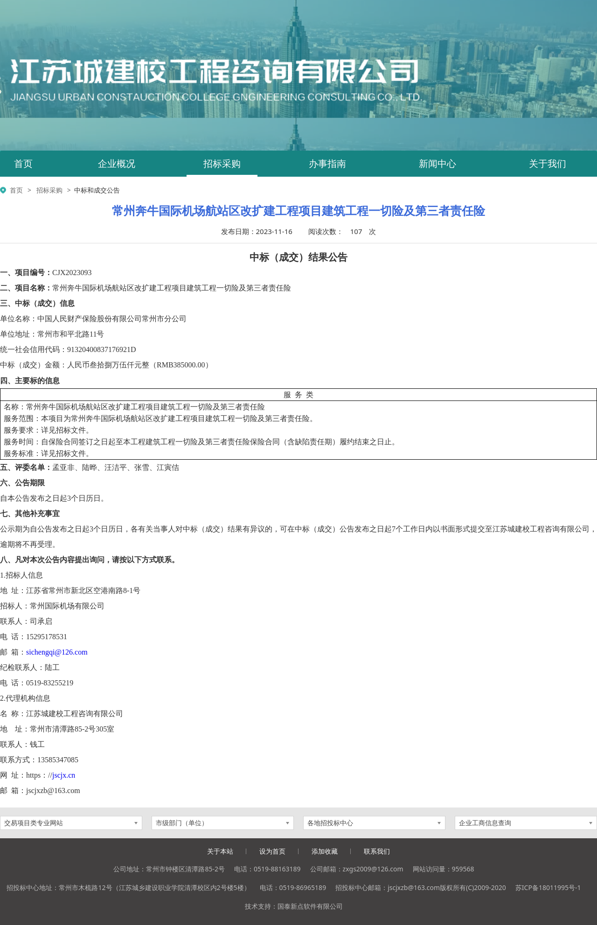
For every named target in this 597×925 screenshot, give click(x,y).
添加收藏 (325, 851)
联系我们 (377, 851)
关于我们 (547, 163)
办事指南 (327, 163)
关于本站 (220, 851)
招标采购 (222, 163)
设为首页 (272, 851)
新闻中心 (437, 163)
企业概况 (116, 163)
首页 (23, 163)
